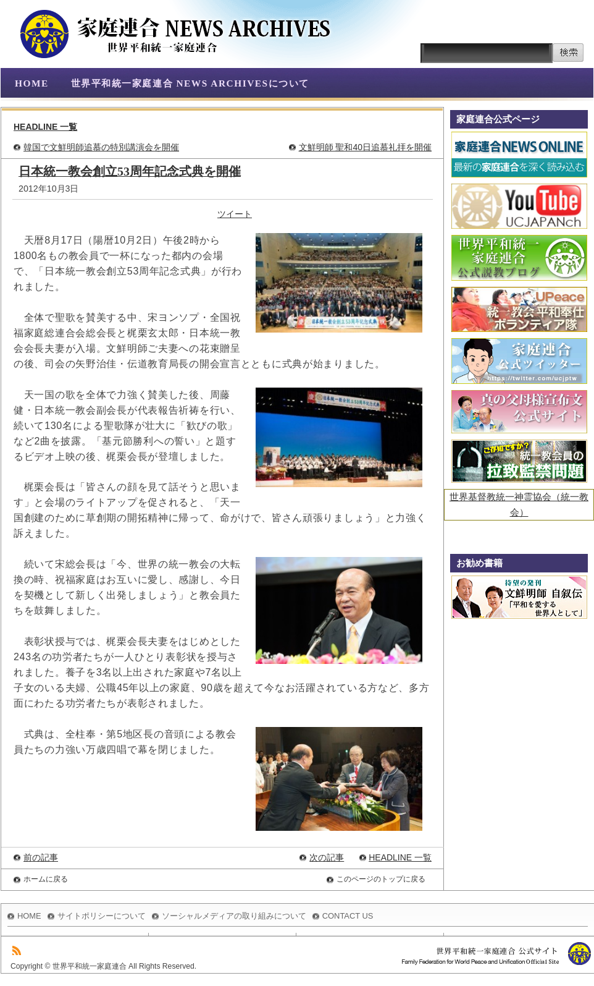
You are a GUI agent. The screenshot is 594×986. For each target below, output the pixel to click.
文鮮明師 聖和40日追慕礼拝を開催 (365, 147)
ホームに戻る (45, 879)
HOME (32, 83)
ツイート (234, 214)
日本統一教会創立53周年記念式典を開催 (130, 171)
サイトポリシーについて (101, 915)
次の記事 (326, 857)
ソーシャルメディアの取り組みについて (234, 915)
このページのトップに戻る (381, 879)
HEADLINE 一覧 (45, 127)
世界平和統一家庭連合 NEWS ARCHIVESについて (190, 83)
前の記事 (40, 857)
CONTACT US (348, 915)
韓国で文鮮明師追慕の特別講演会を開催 (101, 147)
